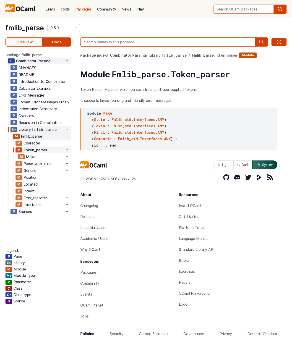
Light (223, 165)
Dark (243, 165)
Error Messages (31, 95)
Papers (184, 282)
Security (116, 333)
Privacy (225, 333)
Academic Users (94, 238)
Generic (29, 170)
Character (31, 143)
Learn (50, 9)
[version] (63, 28)
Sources (25, 211)
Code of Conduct (262, 333)
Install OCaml (190, 205)
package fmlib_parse (23, 54)
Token (99, 125)
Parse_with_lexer (37, 163)
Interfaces (32, 204)
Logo (183, 304)
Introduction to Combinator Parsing (44, 81)
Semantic (103, 138)
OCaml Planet (91, 305)
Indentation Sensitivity (37, 109)
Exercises (187, 271)
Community (106, 9)
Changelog (89, 205)
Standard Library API (196, 249)
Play (140, 9)
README (26, 74)
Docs (56, 42)
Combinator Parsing (33, 61)
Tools (65, 9)
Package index (93, 55)
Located (30, 184)
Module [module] (248, 55)
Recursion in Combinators (40, 122)
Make (30, 157)
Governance (193, 333)
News (126, 9)
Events (86, 294)
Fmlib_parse (31, 136)
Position (30, 177)
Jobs (84, 316)
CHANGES (27, 68)
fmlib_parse (24, 28)
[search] (280, 9)
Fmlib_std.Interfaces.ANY (138, 119)
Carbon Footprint (153, 333)
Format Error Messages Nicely (43, 102)
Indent (29, 191)
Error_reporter (35, 198)
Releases (87, 216)
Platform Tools (191, 227)
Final (99, 132)
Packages (83, 9)
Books (184, 260)
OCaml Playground (194, 293)
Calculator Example (34, 88)
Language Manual (193, 238)
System (265, 165)
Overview (24, 42)
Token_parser (35, 150)
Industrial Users (93, 227)
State (99, 119)
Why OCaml (90, 249)
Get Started (189, 216)
